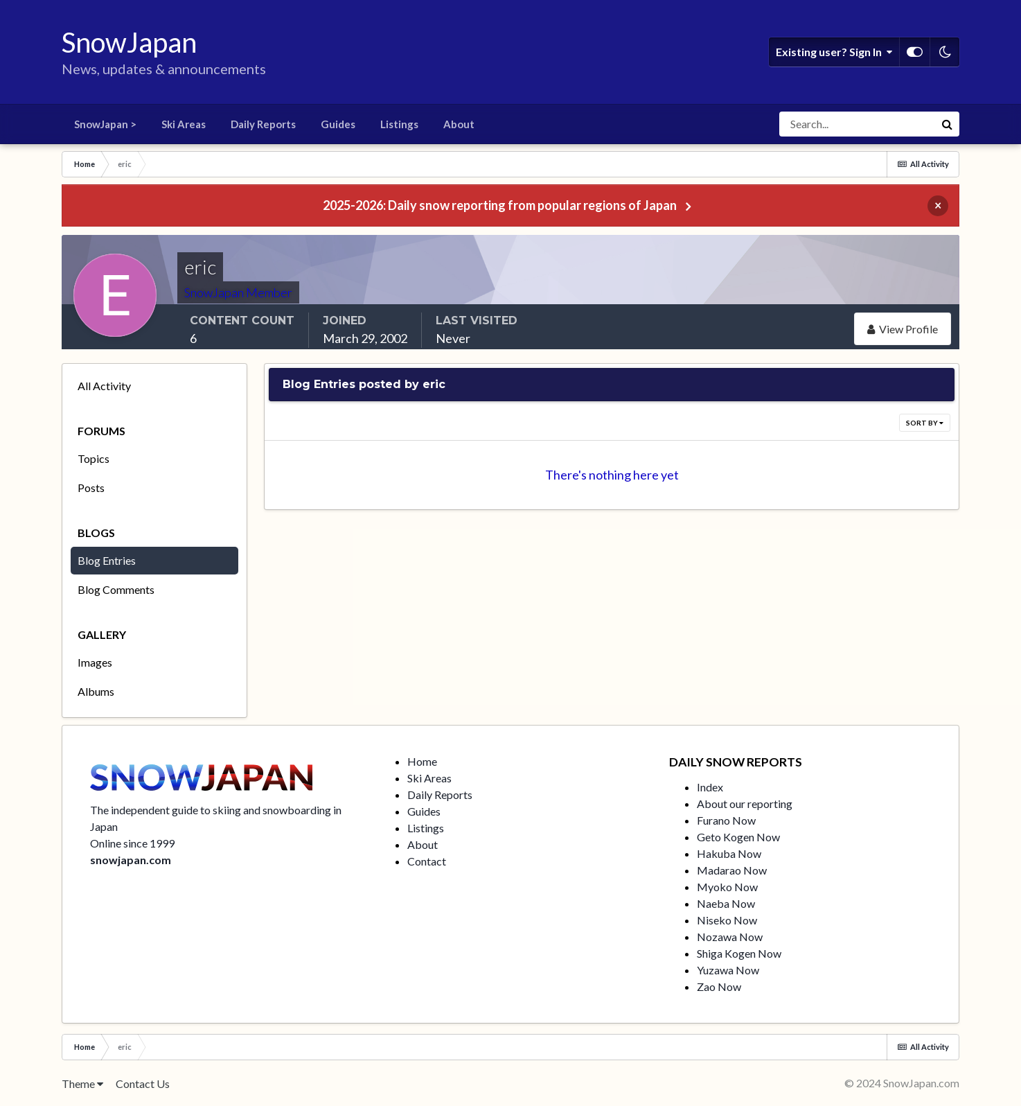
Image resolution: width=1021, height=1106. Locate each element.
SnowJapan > (105, 124)
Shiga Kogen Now (739, 953)
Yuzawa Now (728, 969)
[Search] (856, 124)
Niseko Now (727, 920)
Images (95, 662)
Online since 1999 (132, 843)
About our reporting (744, 803)
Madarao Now (732, 870)
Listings (399, 124)
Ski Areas (183, 124)
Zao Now (719, 986)
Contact (426, 861)
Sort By (924, 423)
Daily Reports (263, 124)
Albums (96, 691)
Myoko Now (727, 886)
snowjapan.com (130, 859)
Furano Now (726, 820)
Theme (82, 1083)
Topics (93, 458)
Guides (338, 124)
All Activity (104, 385)
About (458, 124)
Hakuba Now (729, 853)
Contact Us (143, 1083)
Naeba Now (726, 903)
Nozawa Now (730, 936)
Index (710, 786)
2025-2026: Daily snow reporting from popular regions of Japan (500, 205)
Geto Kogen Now (738, 836)
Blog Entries (107, 560)
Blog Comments (116, 589)
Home (422, 761)
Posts (91, 487)
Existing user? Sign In (834, 52)
